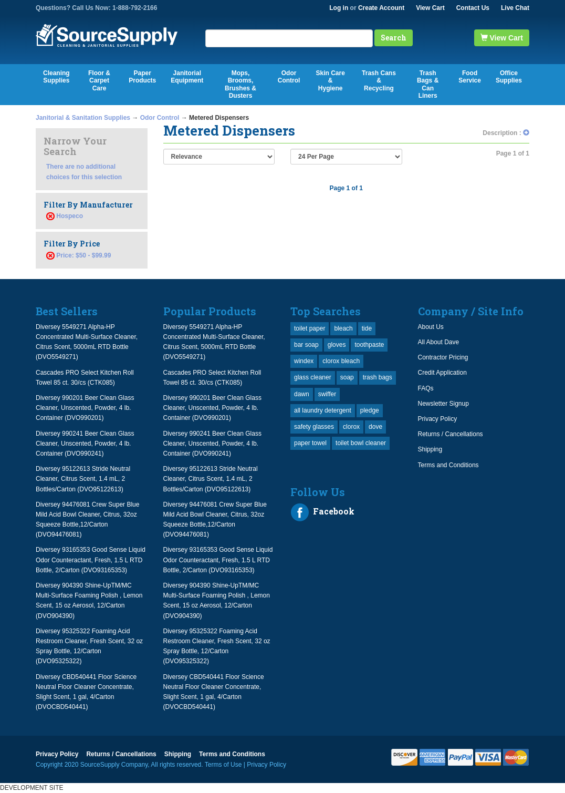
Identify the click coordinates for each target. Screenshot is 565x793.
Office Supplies (509, 76)
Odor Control (289, 76)
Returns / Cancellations (450, 434)
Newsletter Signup (443, 403)
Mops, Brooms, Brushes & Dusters (240, 84)
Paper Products (142, 76)
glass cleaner (312, 377)
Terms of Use (223, 764)
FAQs (426, 388)
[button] (526, 133)
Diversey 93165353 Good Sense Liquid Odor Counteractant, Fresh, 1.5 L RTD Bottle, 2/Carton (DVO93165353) (90, 559)
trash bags (377, 377)
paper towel (310, 443)
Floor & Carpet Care (99, 80)
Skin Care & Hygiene (330, 80)
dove (375, 426)
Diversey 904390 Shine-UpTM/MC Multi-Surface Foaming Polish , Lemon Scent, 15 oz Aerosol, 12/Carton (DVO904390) (89, 601)
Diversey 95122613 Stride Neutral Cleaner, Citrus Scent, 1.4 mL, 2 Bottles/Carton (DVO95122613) (83, 478)
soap (347, 377)
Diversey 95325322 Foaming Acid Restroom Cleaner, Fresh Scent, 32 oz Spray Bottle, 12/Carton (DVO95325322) (89, 646)
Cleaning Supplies (56, 76)
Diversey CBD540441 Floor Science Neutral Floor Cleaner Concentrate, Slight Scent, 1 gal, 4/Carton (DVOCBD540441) (86, 692)
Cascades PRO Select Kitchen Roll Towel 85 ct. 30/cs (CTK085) (85, 377)
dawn (301, 394)
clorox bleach (341, 361)
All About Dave (438, 342)
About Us (431, 327)
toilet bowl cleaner (361, 443)
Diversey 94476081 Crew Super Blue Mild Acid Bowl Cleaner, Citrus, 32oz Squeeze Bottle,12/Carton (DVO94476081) (87, 520)
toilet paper (309, 328)
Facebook (322, 512)
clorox (351, 426)
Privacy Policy (437, 419)
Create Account (381, 8)
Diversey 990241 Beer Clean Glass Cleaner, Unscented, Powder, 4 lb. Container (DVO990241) (85, 443)
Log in (338, 8)
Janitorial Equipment (187, 76)
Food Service (469, 76)
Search (393, 38)
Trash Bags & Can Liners (427, 84)
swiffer (327, 394)
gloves (337, 344)
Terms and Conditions (448, 465)
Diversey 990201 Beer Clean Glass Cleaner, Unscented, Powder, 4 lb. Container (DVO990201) (85, 407)
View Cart (430, 8)
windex (303, 361)
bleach (343, 328)
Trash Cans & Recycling (379, 80)
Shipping (430, 449)
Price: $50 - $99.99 (78, 255)
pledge (369, 410)
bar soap (306, 344)
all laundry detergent (322, 410)
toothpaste (369, 344)
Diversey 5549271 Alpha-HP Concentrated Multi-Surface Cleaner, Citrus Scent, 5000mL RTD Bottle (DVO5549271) (87, 342)
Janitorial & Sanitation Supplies (83, 117)
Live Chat (515, 8)
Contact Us (472, 8)
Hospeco (69, 216)
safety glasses (314, 426)
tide (367, 328)
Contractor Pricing (443, 357)
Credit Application (442, 372)
